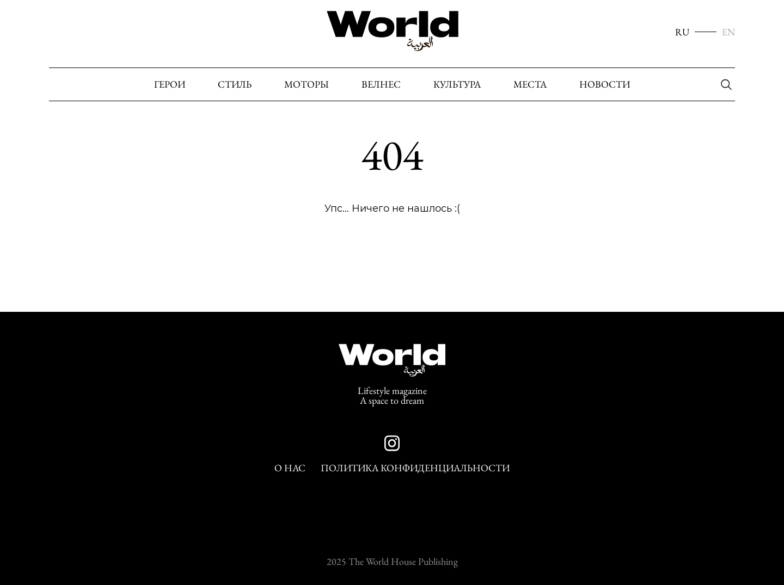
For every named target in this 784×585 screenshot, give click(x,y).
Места (530, 84)
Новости (604, 84)
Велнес (381, 84)
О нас (289, 468)
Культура (457, 84)
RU (682, 32)
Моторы (306, 84)
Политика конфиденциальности (415, 468)
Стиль (235, 84)
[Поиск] (723, 85)
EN (728, 32)
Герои (169, 84)
